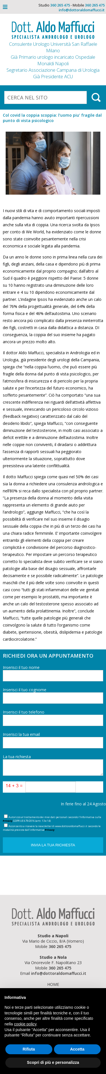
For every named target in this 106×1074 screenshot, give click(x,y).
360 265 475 (60, 5)
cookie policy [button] (25, 1024)
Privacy (7, 821)
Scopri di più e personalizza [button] (53, 1062)
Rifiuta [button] (29, 1049)
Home (53, 984)
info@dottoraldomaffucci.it (82, 10)
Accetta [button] (77, 1049)
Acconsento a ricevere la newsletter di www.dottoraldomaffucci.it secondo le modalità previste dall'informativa (52, 828)
